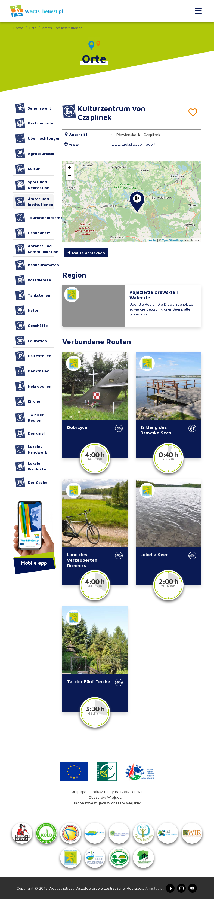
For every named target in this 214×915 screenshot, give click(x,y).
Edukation (31, 340)
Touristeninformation (34, 218)
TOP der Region (29, 417)
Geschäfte (31, 325)
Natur (27, 310)
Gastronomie (34, 123)
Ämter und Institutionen (62, 27)
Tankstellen (33, 295)
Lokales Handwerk (31, 449)
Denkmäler (32, 371)
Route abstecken (86, 252)
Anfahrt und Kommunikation (34, 249)
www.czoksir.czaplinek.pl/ (133, 144)
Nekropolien (33, 386)
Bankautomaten (34, 265)
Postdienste (33, 280)
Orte (32, 27)
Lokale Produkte (30, 466)
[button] (137, 202)
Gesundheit (32, 233)
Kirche (28, 401)
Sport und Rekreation (32, 185)
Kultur (27, 169)
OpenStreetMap (172, 240)
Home (18, 27)
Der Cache (31, 482)
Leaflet (151, 240)
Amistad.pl (153, 904)
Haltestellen (33, 356)
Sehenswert (33, 108)
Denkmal (30, 433)
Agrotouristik (34, 153)
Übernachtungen (34, 138)
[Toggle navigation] (198, 11)
